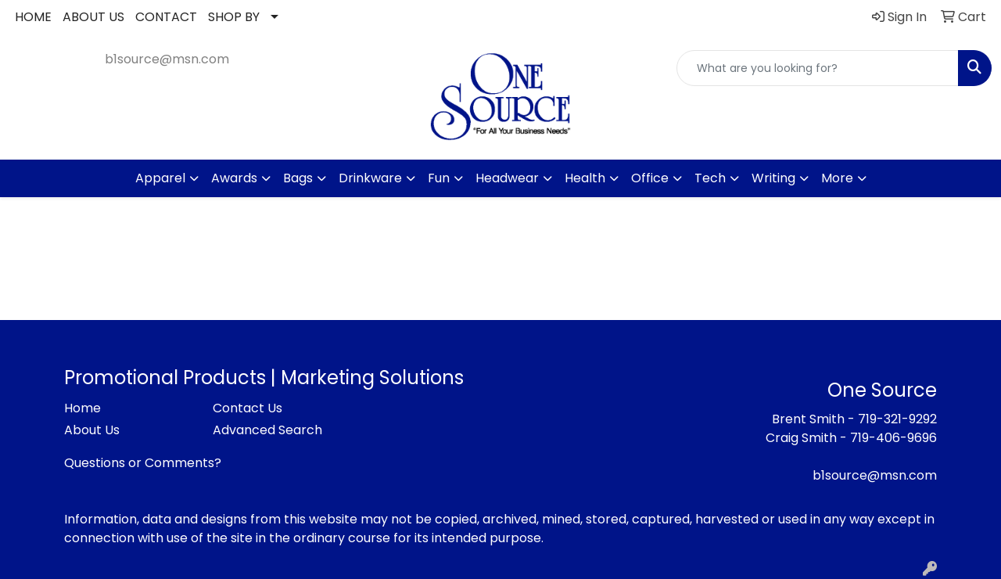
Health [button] (585, 178)
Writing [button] (773, 178)
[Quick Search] (817, 68)
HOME (33, 17)
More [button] (837, 178)
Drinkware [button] (370, 178)
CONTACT (166, 17)
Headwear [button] (507, 178)
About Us (92, 430)
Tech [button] (710, 178)
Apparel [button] (160, 178)
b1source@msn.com (167, 59)
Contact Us (247, 408)
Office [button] (650, 178)
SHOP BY (234, 17)
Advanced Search (267, 430)
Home (82, 408)
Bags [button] (298, 178)
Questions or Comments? (142, 463)
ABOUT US (93, 17)
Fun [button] (439, 178)
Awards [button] (234, 178)
